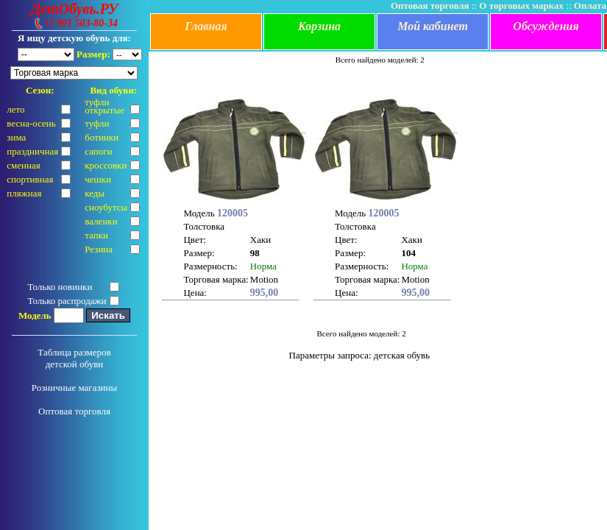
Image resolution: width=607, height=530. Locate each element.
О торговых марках (521, 5)
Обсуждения (545, 26)
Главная (206, 26)
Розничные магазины (75, 387)
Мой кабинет (432, 26)
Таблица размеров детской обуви (74, 358)
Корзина (319, 26)
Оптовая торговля (74, 411)
